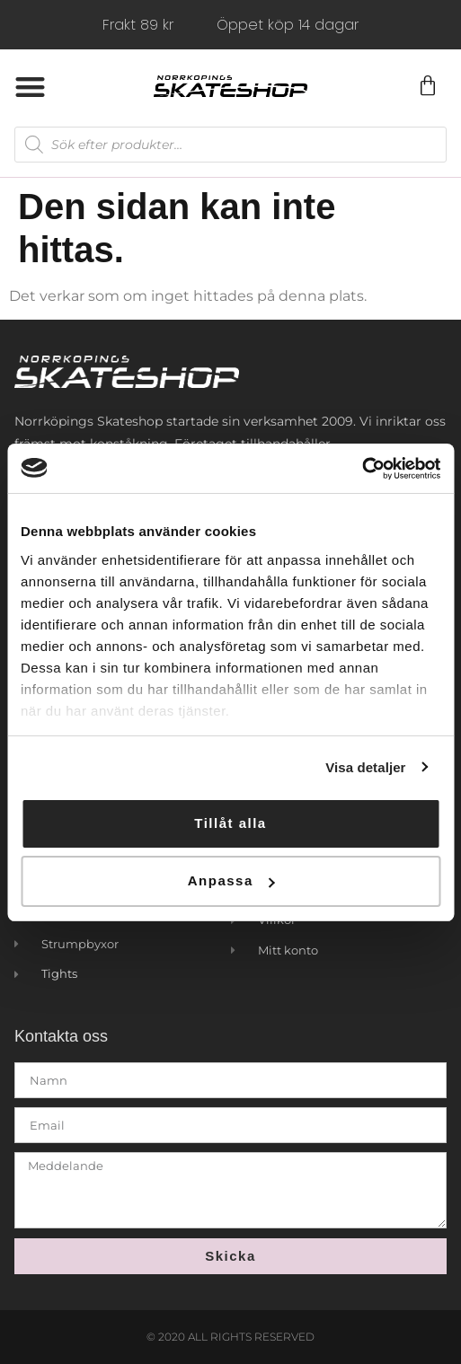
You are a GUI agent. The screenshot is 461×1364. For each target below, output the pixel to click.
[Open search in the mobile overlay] (230, 145)
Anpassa (231, 880)
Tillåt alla (230, 823)
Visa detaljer (365, 767)
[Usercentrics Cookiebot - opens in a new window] (361, 468)
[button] (30, 86)
